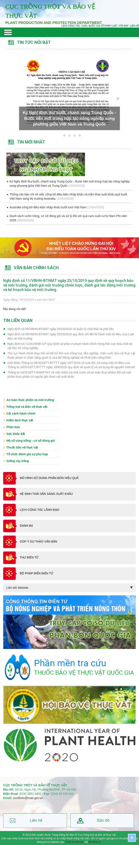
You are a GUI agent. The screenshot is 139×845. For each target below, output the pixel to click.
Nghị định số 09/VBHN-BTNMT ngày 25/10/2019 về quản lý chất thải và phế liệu (60, 329)
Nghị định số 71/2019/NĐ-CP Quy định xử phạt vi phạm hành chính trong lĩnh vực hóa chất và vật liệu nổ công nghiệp (69, 346)
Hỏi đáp (124, 25)
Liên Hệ (134, 25)
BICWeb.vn (95, 842)
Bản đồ (103, 820)
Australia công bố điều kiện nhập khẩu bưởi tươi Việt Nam (48, 207)
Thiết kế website (74, 842)
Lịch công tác (70, 25)
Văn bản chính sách (36, 267)
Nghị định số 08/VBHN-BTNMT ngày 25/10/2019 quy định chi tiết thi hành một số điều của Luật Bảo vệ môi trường (70, 336)
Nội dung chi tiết (14, 309)
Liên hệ (36, 820)
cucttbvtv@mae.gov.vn (28, 798)
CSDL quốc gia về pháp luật (99, 25)
